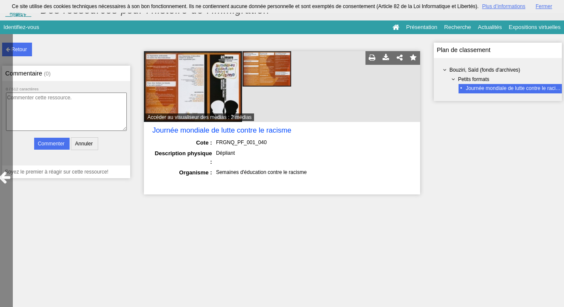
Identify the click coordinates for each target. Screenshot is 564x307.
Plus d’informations (503, 6)
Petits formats (473, 79)
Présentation (421, 27)
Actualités (490, 27)
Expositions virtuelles (535, 27)
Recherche (457, 27)
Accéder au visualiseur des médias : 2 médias (199, 117)
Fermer (544, 6)
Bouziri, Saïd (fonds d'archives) (485, 70)
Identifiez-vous (21, 27)
